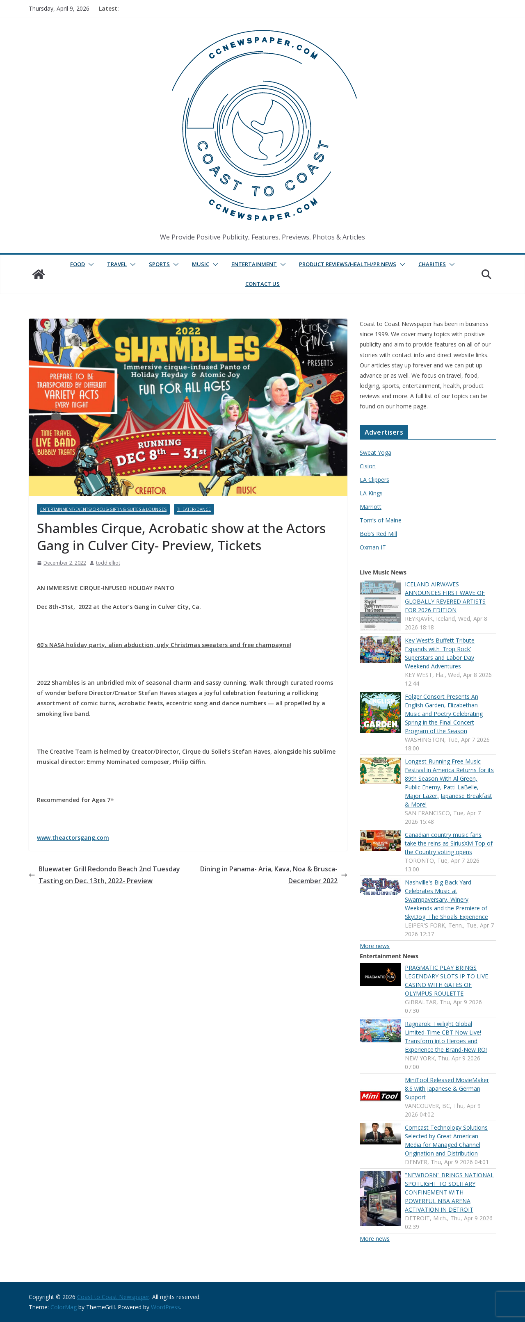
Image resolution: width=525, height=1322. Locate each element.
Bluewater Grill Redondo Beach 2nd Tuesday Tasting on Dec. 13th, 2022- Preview (104, 874)
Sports (159, 264)
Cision (368, 466)
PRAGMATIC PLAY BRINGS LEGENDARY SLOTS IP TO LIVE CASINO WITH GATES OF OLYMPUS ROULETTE (446, 980)
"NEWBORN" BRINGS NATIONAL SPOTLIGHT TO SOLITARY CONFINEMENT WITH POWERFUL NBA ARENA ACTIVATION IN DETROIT (449, 1192)
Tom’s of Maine (381, 520)
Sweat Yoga (375, 452)
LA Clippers (374, 479)
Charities (432, 264)
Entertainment (254, 264)
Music (200, 264)
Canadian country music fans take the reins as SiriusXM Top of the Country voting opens (449, 843)
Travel (117, 264)
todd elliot (108, 562)
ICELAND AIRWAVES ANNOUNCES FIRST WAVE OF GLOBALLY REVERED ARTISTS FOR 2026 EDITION (445, 597)
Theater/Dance (194, 509)
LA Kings (371, 493)
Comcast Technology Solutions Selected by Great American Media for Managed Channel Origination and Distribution (446, 1140)
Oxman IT (373, 547)
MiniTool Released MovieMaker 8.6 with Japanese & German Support (447, 1088)
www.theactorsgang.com (73, 837)
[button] (89, 264)
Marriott (370, 507)
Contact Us (262, 283)
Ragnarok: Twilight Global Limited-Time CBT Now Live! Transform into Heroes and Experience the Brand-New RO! (446, 1036)
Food (77, 264)
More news (375, 946)
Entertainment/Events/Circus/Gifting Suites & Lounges (103, 509)
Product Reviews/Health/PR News (347, 264)
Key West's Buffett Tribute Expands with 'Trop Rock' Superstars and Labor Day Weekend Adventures (440, 653)
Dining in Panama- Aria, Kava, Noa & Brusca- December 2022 (273, 874)
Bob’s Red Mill (378, 534)
